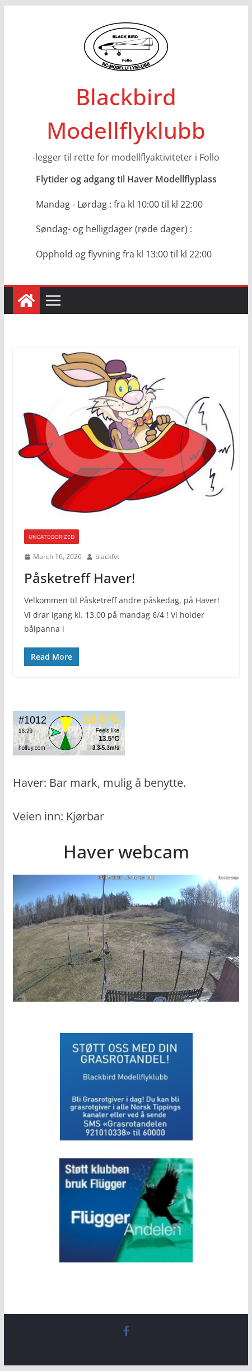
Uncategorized (51, 537)
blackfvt (107, 556)
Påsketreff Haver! (79, 578)
